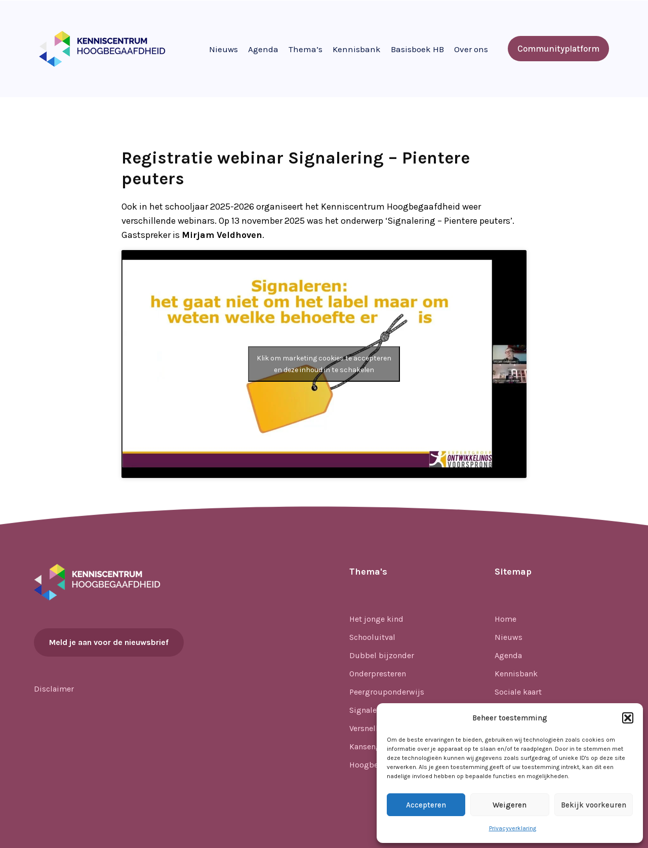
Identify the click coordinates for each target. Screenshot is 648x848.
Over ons (471, 49)
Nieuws (223, 49)
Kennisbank (357, 49)
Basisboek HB (417, 49)
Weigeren (509, 805)
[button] (628, 718)
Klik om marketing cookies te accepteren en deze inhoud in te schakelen (324, 364)
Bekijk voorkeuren (593, 805)
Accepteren (426, 805)
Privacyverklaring (512, 828)
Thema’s (305, 49)
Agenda (263, 49)
